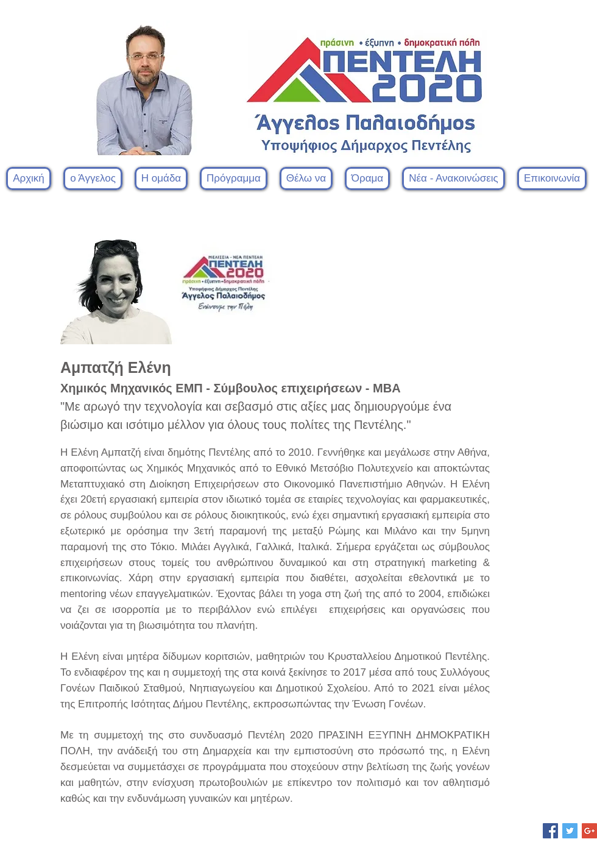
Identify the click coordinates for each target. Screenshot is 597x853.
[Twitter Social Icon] (570, 830)
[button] (161, 178)
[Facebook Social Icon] (550, 830)
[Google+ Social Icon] (589, 830)
